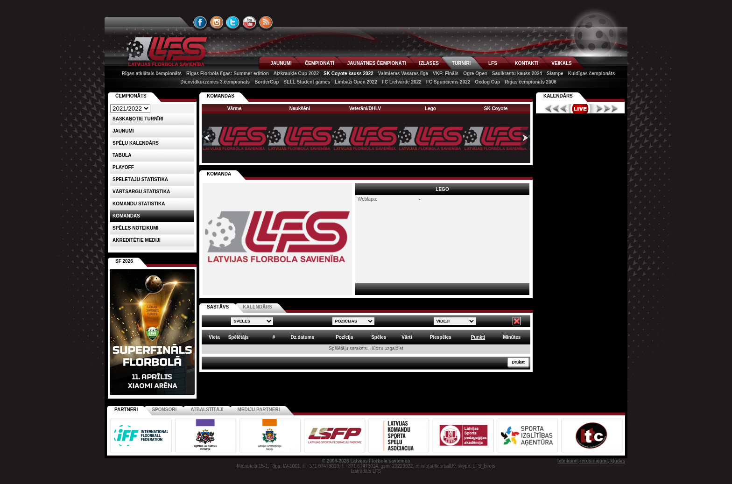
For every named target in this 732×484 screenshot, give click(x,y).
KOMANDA (219, 173)
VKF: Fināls (445, 73)
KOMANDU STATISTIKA (139, 203)
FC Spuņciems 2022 (448, 81)
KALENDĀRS (257, 306)
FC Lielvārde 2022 (402, 81)
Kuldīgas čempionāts (591, 73)
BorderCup (266, 81)
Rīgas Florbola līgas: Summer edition (227, 73)
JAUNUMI (281, 63)
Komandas (126, 215)
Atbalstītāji (206, 409)
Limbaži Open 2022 (356, 81)
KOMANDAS (220, 95)
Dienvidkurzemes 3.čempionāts (215, 81)
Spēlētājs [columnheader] (238, 337)
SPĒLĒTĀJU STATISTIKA (140, 179)
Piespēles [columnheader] (440, 337)
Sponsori (164, 409)
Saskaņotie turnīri (138, 118)
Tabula (122, 155)
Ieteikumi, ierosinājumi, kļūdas (591, 460)
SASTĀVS (218, 306)
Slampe (555, 73)
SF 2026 (124, 261)
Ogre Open (475, 73)
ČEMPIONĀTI (319, 63)
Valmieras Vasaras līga (403, 73)
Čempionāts (131, 95)
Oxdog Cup (487, 81)
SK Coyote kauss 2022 (348, 73)
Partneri (126, 409)
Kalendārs (558, 95)
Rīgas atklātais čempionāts (152, 73)
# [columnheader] (273, 337)
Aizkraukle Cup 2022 (296, 73)
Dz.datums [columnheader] (302, 337)
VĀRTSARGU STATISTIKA (141, 191)
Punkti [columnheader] (478, 337)
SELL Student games (306, 81)
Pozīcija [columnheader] (344, 337)
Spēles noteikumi (135, 228)
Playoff (123, 167)
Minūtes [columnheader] (512, 337)
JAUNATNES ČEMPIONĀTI (376, 63)
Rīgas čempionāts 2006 (530, 81)
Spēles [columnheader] (378, 337)
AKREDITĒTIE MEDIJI (137, 240)
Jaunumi (123, 130)
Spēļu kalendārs (136, 143)
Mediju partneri (259, 409)
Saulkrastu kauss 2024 (517, 73)
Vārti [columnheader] (406, 337)
